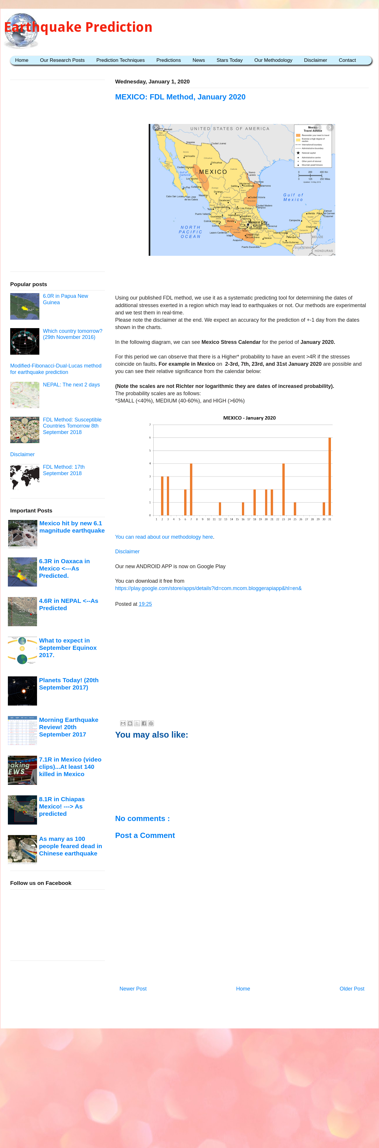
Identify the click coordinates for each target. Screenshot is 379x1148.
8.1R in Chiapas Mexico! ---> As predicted (62, 806)
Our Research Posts (62, 60)
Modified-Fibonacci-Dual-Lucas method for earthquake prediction (55, 369)
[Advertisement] (242, 276)
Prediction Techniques (120, 60)
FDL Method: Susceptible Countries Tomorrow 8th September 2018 (72, 426)
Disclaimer (315, 60)
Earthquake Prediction (78, 27)
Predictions (168, 60)
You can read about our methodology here (164, 537)
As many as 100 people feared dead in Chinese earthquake (70, 846)
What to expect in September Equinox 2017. (68, 648)
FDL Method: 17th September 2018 (64, 470)
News (199, 60)
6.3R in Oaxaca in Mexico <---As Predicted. (64, 568)
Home (21, 60)
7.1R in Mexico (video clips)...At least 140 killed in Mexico (70, 767)
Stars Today (230, 60)
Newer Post (133, 989)
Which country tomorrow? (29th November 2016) (72, 334)
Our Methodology (273, 60)
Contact (347, 60)
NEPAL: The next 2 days (71, 385)
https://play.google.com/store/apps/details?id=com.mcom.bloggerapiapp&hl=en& (208, 588)
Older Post (352, 989)
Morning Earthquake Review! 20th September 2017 (68, 727)
